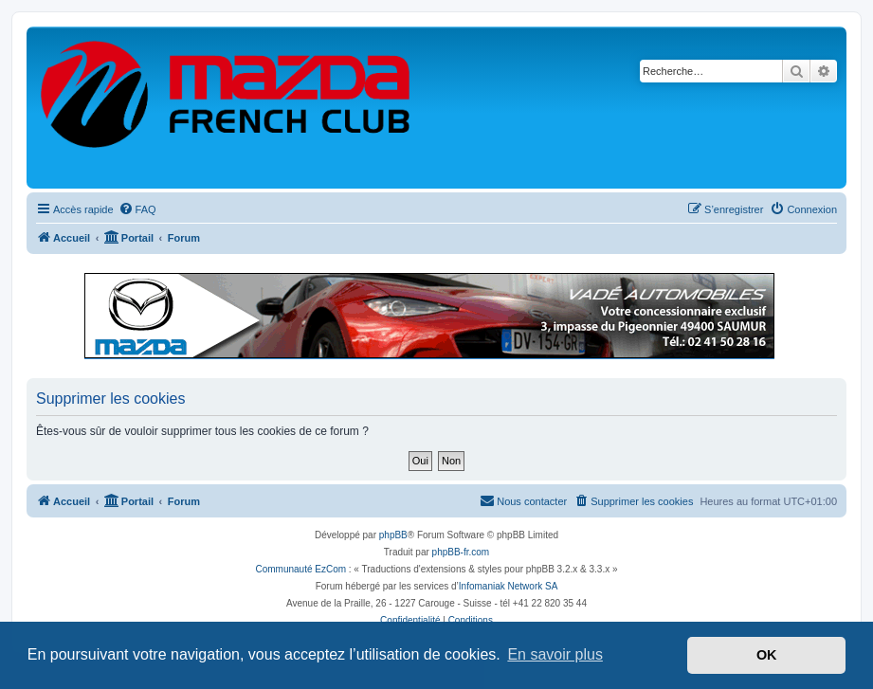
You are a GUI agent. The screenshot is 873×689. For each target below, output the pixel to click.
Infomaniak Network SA (508, 586)
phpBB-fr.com (461, 552)
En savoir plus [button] (555, 654)
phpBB (393, 535)
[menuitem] (137, 209)
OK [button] (766, 654)
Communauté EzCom (300, 569)
